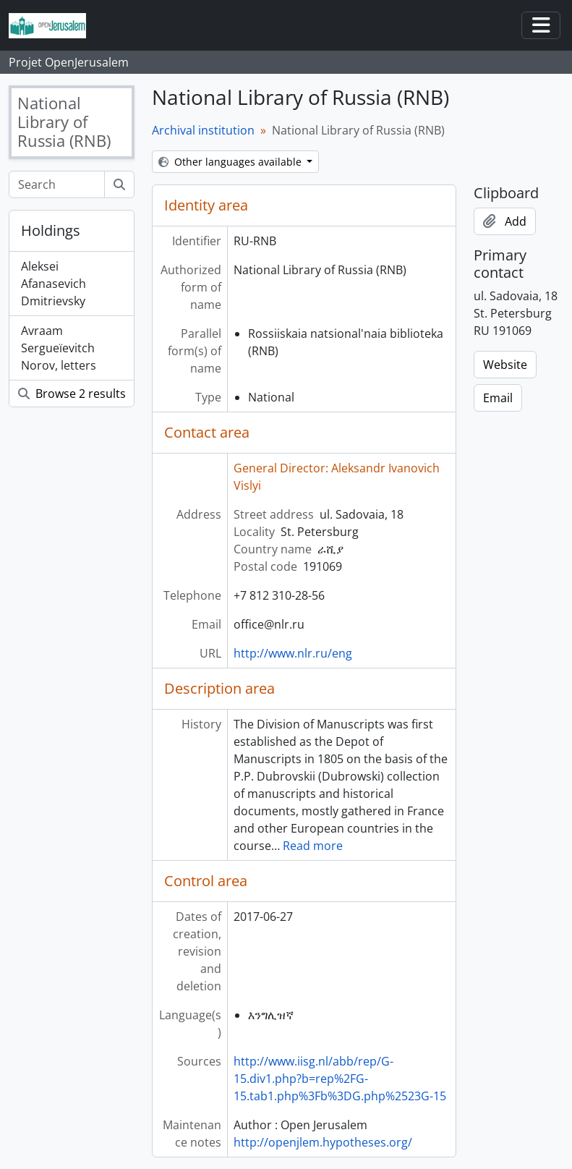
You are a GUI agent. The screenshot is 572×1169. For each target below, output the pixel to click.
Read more (313, 846)
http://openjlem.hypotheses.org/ (323, 1142)
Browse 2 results (72, 393)
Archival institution (203, 130)
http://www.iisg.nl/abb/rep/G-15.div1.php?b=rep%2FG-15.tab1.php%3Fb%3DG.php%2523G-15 (340, 1078)
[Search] (57, 184)
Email (498, 398)
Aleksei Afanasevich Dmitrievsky (53, 283)
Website (505, 365)
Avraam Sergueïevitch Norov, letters (58, 348)
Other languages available (231, 162)
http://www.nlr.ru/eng (293, 653)
